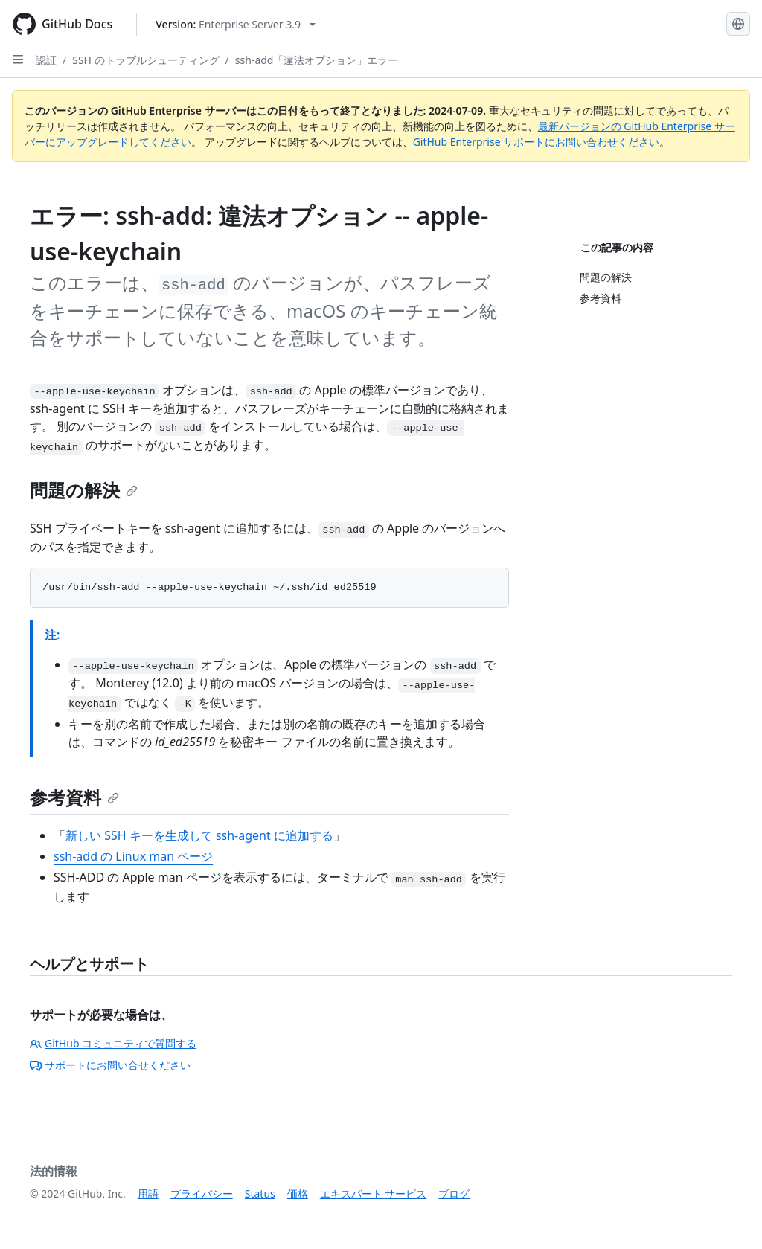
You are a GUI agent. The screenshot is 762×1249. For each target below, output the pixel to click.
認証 (46, 60)
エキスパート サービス (373, 1194)
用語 (148, 1194)
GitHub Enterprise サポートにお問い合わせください (536, 142)
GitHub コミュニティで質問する (113, 1043)
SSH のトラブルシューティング (145, 60)
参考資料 (74, 797)
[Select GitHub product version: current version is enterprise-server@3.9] (235, 24)
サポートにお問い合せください (110, 1065)
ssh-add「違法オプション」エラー (317, 60)
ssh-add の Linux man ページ (133, 856)
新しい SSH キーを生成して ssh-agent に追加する (199, 835)
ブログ (454, 1194)
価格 (297, 1194)
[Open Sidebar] (18, 59)
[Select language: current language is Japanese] (738, 24)
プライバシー (201, 1194)
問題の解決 (84, 490)
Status (260, 1194)
